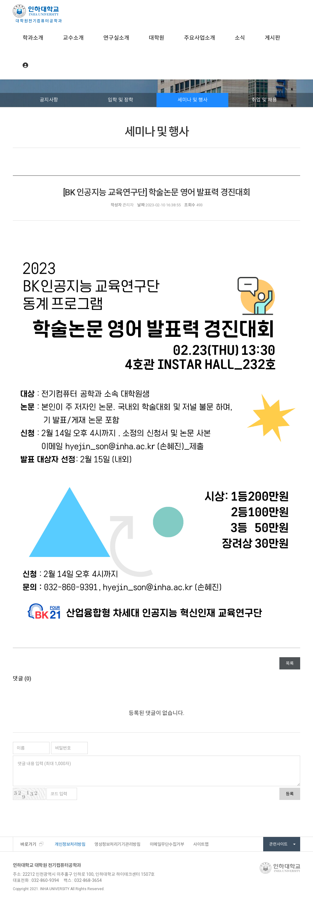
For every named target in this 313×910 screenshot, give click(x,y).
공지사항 (49, 100)
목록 (290, 663)
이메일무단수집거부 (167, 844)
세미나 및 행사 (193, 100)
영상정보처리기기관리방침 (117, 844)
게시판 (272, 38)
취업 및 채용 (264, 100)
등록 (290, 793)
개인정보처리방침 (70, 844)
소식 (240, 38)
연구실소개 (116, 38)
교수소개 (73, 38)
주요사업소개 (199, 38)
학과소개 (33, 38)
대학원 (156, 38)
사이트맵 (200, 844)
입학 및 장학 (120, 100)
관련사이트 (282, 844)
